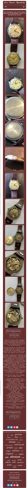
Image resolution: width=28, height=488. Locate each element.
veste (23, 457)
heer (16, 437)
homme (18, 442)
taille (7, 457)
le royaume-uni (12, 439)
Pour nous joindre (14, 474)
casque (8, 451)
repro (12, 435)
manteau (15, 465)
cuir (15, 448)
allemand (15, 456)
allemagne (12, 442)
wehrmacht (19, 444)
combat (21, 454)
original (9, 453)
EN (13, 482)
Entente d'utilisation (14, 480)
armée (10, 447)
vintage (16, 454)
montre (20, 465)
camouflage (14, 460)
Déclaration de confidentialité (14, 477)
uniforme (8, 462)
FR (16, 482)
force (12, 437)
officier (21, 440)
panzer (21, 437)
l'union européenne (9, 445)
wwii (9, 464)
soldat (14, 462)
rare (20, 448)
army (19, 460)
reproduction (20, 462)
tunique (14, 467)
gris (8, 435)
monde (8, 460)
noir (22, 451)
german (18, 434)
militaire (15, 450)
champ (8, 437)
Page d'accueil (14, 472)
